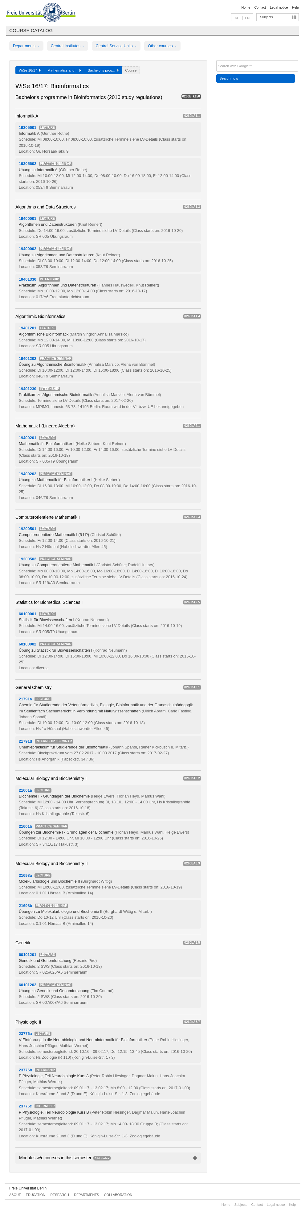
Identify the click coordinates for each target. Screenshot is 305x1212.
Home (245, 7)
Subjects (266, 17)
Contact (260, 7)
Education (35, 1195)
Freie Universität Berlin (28, 1188)
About (15, 1195)
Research (59, 1195)
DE (237, 18)
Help (295, 7)
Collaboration (118, 1195)
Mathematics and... (64, 70)
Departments (26, 45)
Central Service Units (116, 45)
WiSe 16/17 (30, 70)
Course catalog (31, 30)
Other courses (162, 45)
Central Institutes (68, 45)
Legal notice (279, 7)
